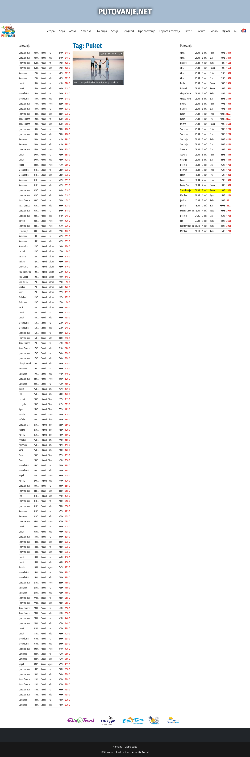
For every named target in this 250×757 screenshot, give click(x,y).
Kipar (21, 409)
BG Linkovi (107, 752)
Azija (62, 31)
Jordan (183, 200)
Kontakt (117, 746)
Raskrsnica (122, 752)
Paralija (22, 434)
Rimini (182, 174)
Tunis (21, 460)
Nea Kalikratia (25, 271)
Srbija (115, 31)
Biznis (189, 31)
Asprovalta (23, 246)
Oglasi (226, 31)
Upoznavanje (146, 31)
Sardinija (184, 139)
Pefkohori (23, 297)
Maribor (183, 195)
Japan (182, 113)
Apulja (182, 52)
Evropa (50, 31)
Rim (181, 220)
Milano (183, 124)
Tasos (21, 455)
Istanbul (183, 62)
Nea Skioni (23, 276)
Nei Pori (22, 287)
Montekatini (24, 93)
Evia (20, 394)
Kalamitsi (23, 256)
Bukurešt (184, 88)
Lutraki (21, 83)
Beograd (128, 31)
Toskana (183, 149)
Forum (201, 31)
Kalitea (22, 261)
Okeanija (101, 31)
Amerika (86, 31)
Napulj (21, 164)
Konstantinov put (187, 210)
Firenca (183, 103)
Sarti (21, 307)
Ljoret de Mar (24, 424)
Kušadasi (22, 419)
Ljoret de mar (24, 52)
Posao (214, 31)
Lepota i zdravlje (170, 31)
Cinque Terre (185, 93)
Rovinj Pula (184, 185)
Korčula (22, 220)
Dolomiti (183, 169)
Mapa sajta (130, 746)
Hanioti (22, 251)
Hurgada (22, 404)
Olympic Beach (25, 363)
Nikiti (21, 292)
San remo (23, 73)
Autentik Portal (140, 752)
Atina (182, 68)
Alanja (21, 389)
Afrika (73, 31)
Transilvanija (185, 190)
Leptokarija (23, 231)
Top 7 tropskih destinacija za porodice (96, 82)
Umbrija (183, 159)
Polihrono (23, 302)
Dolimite (183, 164)
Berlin (182, 83)
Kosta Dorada (24, 118)
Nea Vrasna (23, 282)
